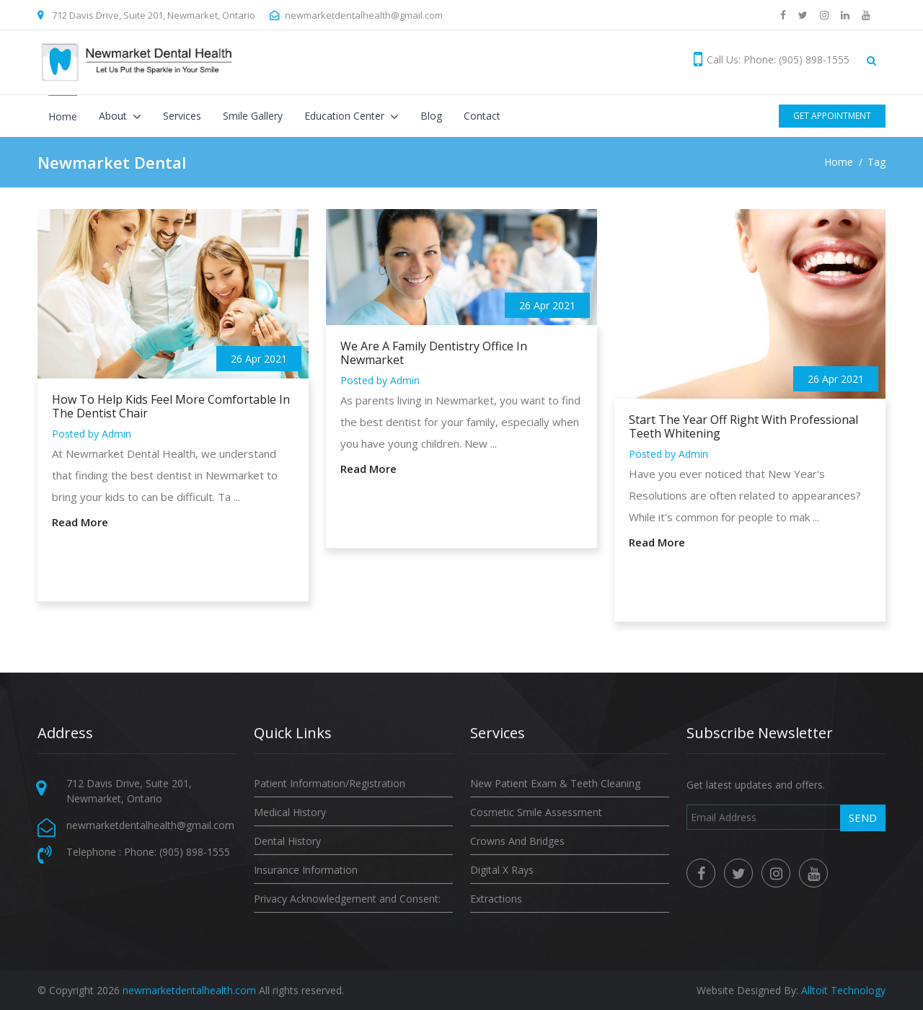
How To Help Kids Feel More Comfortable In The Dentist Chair (171, 406)
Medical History (290, 812)
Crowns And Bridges (517, 841)
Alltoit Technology (843, 990)
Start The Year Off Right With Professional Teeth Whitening (743, 426)
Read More (80, 522)
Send (863, 817)
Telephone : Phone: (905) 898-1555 (148, 852)
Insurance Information (306, 870)
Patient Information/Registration (329, 783)
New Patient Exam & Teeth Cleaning (555, 783)
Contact (482, 116)
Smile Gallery (253, 116)
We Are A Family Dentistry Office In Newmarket (433, 353)
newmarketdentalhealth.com (189, 990)
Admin (116, 433)
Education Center (345, 116)
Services (182, 116)
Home (62, 116)
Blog (431, 116)
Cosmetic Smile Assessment (536, 812)
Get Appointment (832, 116)
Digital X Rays (502, 870)
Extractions (496, 898)
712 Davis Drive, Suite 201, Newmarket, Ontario (153, 15)
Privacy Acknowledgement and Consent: (347, 898)
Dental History (287, 841)
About (114, 116)
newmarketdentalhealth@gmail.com (364, 15)
